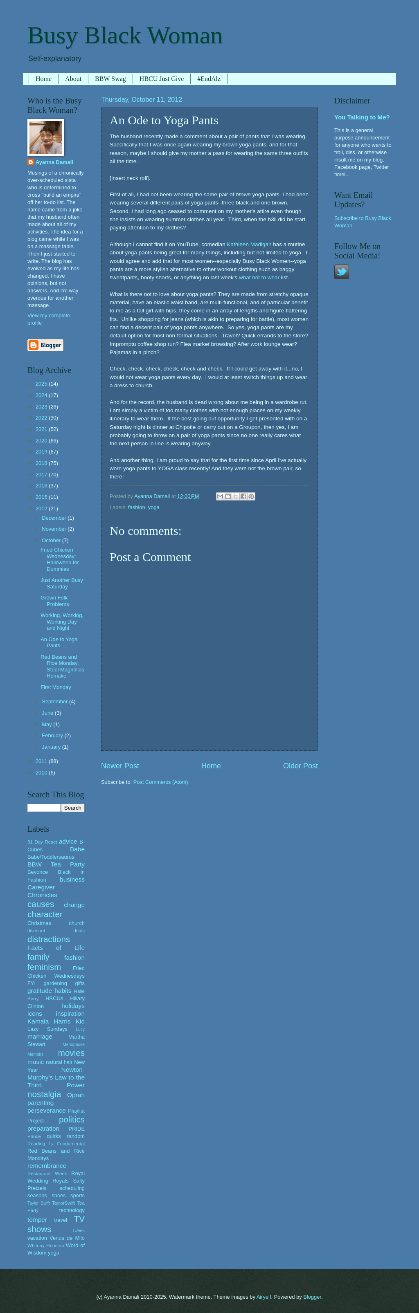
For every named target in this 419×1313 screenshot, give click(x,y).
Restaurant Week (47, 1173)
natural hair (59, 1062)
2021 (42, 429)
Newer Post (120, 766)
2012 (42, 508)
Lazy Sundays (47, 1029)
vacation (37, 1238)
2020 (42, 441)
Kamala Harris (49, 1021)
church (77, 923)
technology (72, 1210)
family (38, 956)
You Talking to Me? (362, 117)
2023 (42, 407)
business (72, 879)
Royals (60, 1181)
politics (72, 1119)
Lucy (80, 1029)
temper (37, 1219)
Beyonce (37, 872)
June (48, 713)
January (52, 747)
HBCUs (54, 998)
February (53, 735)
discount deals (56, 930)
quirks (54, 1136)
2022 (42, 418)
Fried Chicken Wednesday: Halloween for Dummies (60, 559)
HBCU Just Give (162, 78)
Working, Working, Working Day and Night (62, 621)
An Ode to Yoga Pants (59, 642)
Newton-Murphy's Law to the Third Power (56, 1077)
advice (68, 841)
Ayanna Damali (54, 162)
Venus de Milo (67, 1238)
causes (40, 904)
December (55, 518)
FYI (31, 983)
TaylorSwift (63, 1203)
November (55, 529)
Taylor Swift (38, 1203)
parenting (40, 1102)
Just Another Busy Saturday (62, 583)
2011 (42, 761)
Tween (78, 1230)
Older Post (300, 766)
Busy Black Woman (125, 35)
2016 (42, 486)
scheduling (72, 1188)
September (55, 701)
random (76, 1136)
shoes (58, 1195)
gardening (55, 983)
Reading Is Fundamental (56, 1143)
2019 (42, 452)
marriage (39, 1036)
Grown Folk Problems (55, 601)
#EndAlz (209, 78)
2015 (42, 497)
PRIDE (77, 1129)
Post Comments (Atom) (160, 782)
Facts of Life (56, 947)
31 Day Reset (42, 841)
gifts (80, 983)
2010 (42, 773)
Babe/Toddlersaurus (50, 857)
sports (77, 1195)
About (73, 78)
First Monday (56, 687)
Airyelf (264, 1297)
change (74, 904)
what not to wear (259, 277)
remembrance (46, 1165)
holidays (73, 1005)
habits (62, 990)
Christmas (39, 923)
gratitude (39, 990)
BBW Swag (110, 78)
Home (44, 78)
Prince (34, 1136)
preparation (43, 1128)
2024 (42, 395)
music (35, 1061)
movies (71, 1052)
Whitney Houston (45, 1245)
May (47, 724)
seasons (37, 1195)
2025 (42, 384)
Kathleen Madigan (249, 244)
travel (60, 1220)
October (52, 540)
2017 (42, 474)
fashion (136, 507)
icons (34, 1013)
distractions (48, 939)
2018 (42, 463)
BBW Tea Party (56, 864)
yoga (154, 507)
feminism (44, 967)
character (45, 914)
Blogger (312, 1297)
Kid (80, 1021)
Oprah (76, 1094)
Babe (77, 849)
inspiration (70, 1013)
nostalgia (44, 1094)
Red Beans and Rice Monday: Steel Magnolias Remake (62, 666)
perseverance (46, 1110)
